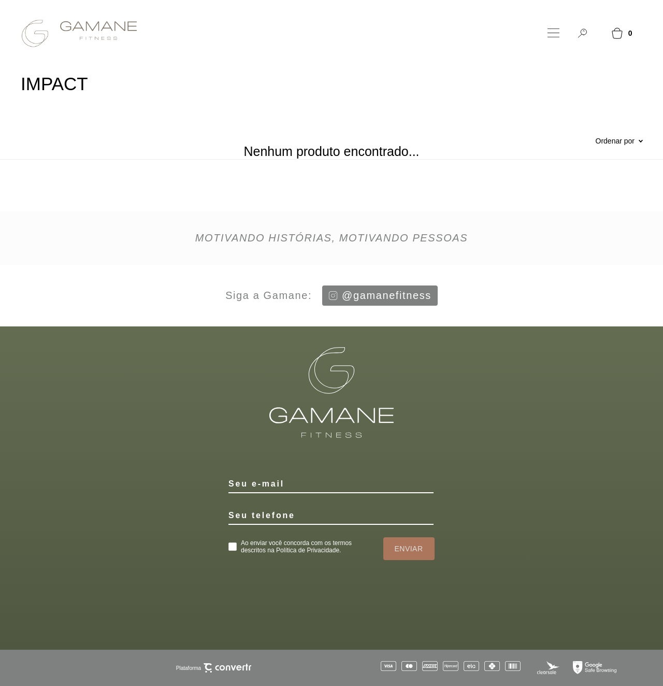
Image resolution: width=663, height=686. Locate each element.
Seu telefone (261, 515)
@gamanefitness (379, 295)
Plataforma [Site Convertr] (213, 668)
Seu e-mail (256, 483)
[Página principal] (72, 33)
